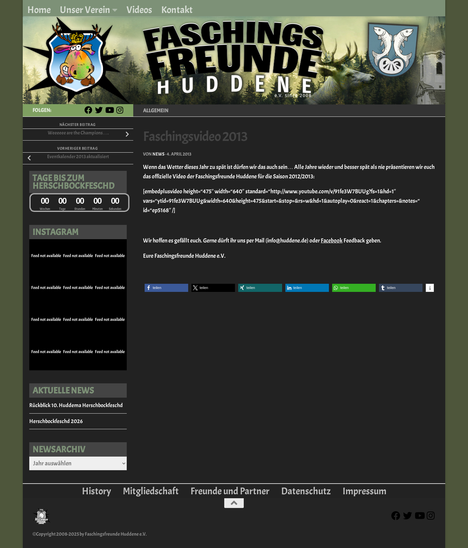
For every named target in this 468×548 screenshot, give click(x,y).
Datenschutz (306, 491)
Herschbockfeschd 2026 (56, 421)
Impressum (364, 491)
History (96, 491)
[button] (166, 288)
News (158, 154)
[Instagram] (120, 110)
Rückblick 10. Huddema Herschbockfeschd (76, 405)
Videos (139, 10)
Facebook (332, 240)
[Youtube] (109, 110)
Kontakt (177, 10)
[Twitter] (99, 110)
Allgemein (155, 110)
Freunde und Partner (229, 491)
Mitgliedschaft (151, 491)
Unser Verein (85, 10)
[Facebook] (88, 110)
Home (39, 10)
